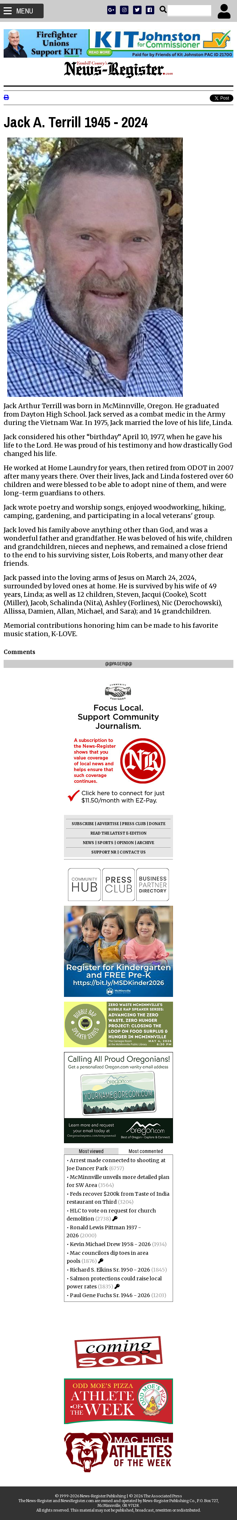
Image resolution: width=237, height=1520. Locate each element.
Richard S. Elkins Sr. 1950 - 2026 (110, 1269)
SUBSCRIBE (83, 823)
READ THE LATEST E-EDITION (118, 833)
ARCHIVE (145, 842)
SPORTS (105, 842)
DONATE (157, 823)
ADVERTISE (108, 823)
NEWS (88, 842)
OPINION (125, 842)
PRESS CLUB (134, 823)
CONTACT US (133, 852)
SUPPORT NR (103, 852)
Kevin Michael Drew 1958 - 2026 (110, 1244)
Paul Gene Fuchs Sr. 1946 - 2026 (110, 1295)
